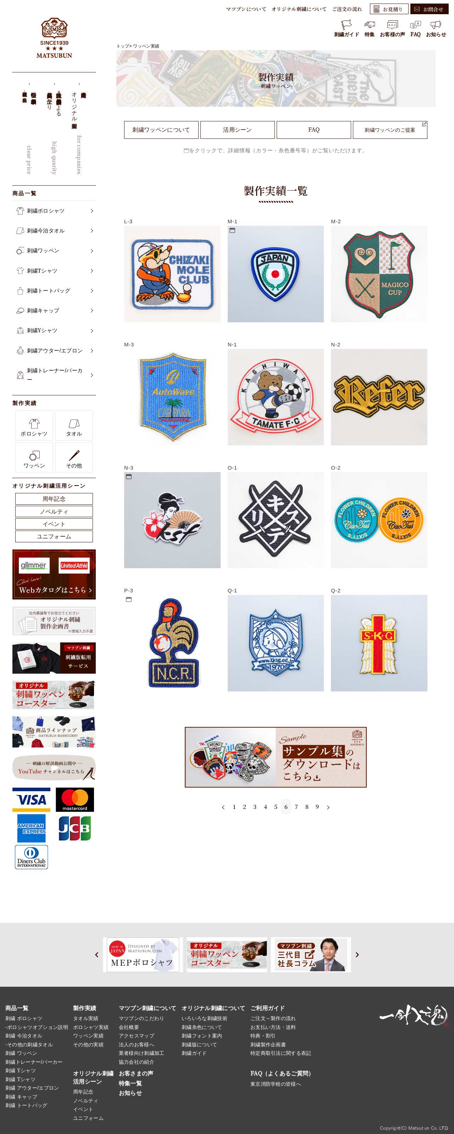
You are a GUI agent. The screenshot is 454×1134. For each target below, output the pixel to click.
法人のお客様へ (136, 1044)
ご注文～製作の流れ (273, 1018)
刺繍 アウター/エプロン (32, 1088)
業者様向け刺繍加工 (142, 1053)
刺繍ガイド (347, 28)
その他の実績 (88, 1044)
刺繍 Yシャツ (20, 1070)
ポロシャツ (34, 427)
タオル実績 (86, 1018)
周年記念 (54, 499)
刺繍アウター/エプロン (54, 351)
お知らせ (436, 28)
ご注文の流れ (347, 8)
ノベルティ (54, 512)
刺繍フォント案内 (202, 1036)
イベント (54, 524)
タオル (74, 427)
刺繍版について (199, 1044)
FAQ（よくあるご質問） (282, 1073)
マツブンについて (246, 8)
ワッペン (34, 459)
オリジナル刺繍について (299, 8)
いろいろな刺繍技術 (204, 1018)
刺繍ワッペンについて (161, 130)
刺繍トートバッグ (54, 291)
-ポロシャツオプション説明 (36, 1027)
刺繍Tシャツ (54, 271)
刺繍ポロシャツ (54, 211)
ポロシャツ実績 (91, 1027)
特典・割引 (263, 1036)
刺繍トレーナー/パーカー (54, 375)
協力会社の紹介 (136, 1062)
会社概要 (129, 1027)
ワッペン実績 (146, 46)
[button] (96, 955)
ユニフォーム (54, 536)
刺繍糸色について (202, 1027)
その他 (74, 459)
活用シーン (237, 130)
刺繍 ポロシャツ (23, 1018)
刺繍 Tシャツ (20, 1079)
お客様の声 (392, 28)
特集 (369, 28)
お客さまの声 (136, 1073)
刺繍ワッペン (54, 251)
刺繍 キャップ (21, 1097)
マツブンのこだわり (142, 1018)
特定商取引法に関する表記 (280, 1053)
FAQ (415, 28)
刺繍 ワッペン (21, 1053)
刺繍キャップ (54, 311)
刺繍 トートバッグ (26, 1105)
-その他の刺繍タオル (29, 1044)
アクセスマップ (136, 1036)
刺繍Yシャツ (54, 330)
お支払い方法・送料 (273, 1027)
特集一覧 (130, 1083)
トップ (122, 46)
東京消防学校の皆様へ (275, 1084)
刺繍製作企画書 (268, 1044)
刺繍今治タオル (54, 231)
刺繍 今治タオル (23, 1036)
